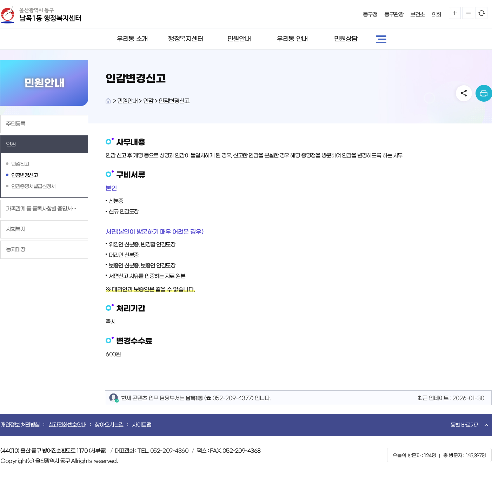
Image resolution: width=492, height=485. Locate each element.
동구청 (370, 14)
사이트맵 (141, 424)
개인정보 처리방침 (20, 424)
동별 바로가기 (465, 425)
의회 (436, 14)
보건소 (417, 14)
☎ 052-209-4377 (229, 398)
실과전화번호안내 (67, 424)
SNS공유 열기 (464, 93)
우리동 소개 (132, 39)
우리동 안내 (292, 39)
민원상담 (345, 39)
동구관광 (393, 14)
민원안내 (239, 39)
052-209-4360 (169, 450)
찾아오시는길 (109, 424)
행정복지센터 (185, 39)
